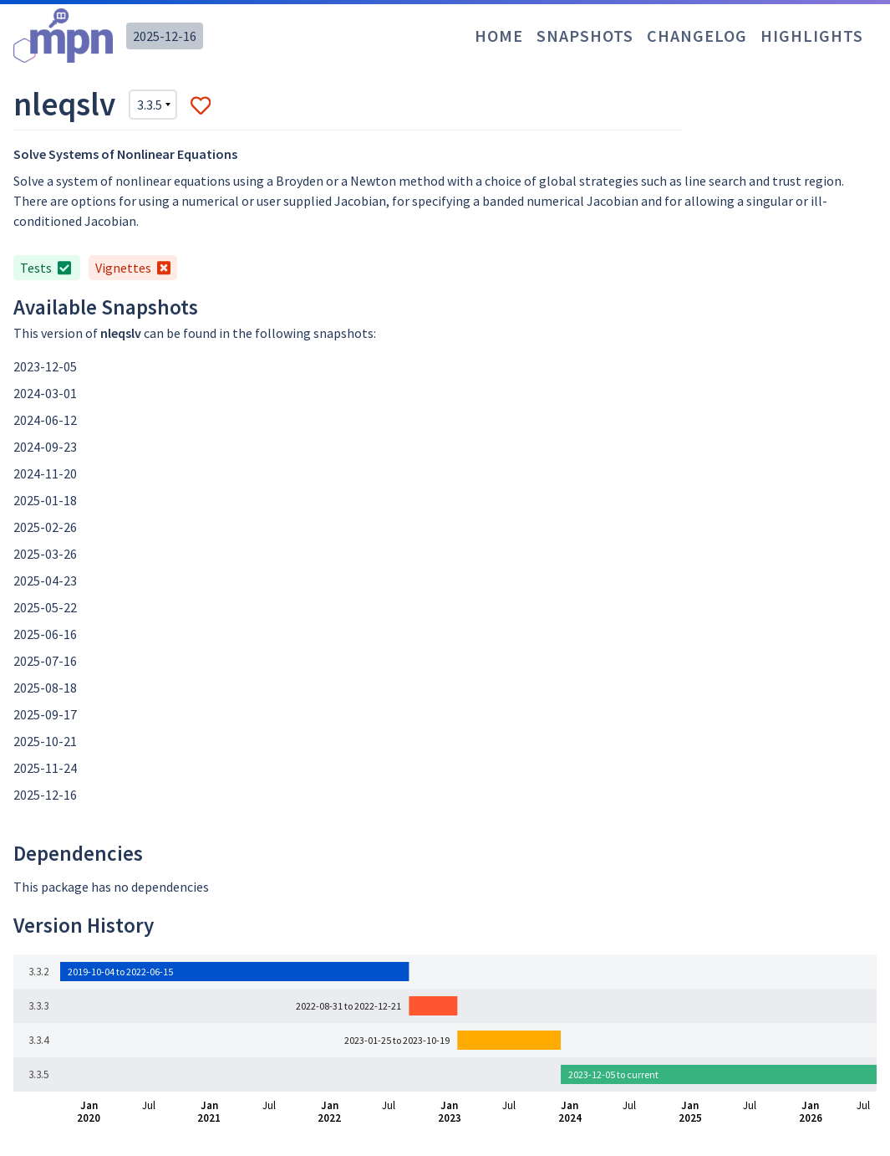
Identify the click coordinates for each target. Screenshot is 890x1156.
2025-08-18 (45, 687)
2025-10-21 (45, 741)
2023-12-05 (45, 366)
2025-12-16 (164, 36)
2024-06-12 (45, 420)
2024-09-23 (45, 446)
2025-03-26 (45, 553)
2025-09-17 (45, 714)
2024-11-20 (45, 473)
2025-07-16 (45, 660)
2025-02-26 (45, 527)
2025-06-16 (45, 634)
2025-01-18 (45, 500)
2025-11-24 (45, 768)
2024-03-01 (45, 393)
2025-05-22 (45, 607)
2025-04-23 (45, 580)
